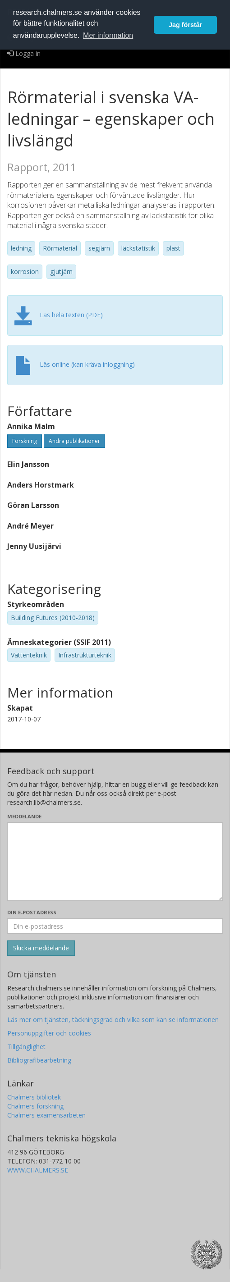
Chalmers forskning (35, 1106)
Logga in (24, 53)
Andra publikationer (74, 441)
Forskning (24, 441)
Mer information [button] (108, 35)
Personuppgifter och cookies (49, 1033)
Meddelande (24, 816)
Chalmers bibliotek (34, 1097)
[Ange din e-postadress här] (115, 926)
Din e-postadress (31, 912)
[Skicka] (41, 948)
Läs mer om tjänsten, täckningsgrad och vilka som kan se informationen (113, 1019)
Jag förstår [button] (185, 24)
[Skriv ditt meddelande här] (115, 861)
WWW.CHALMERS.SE (37, 1170)
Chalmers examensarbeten (46, 1115)
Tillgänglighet (26, 1046)
